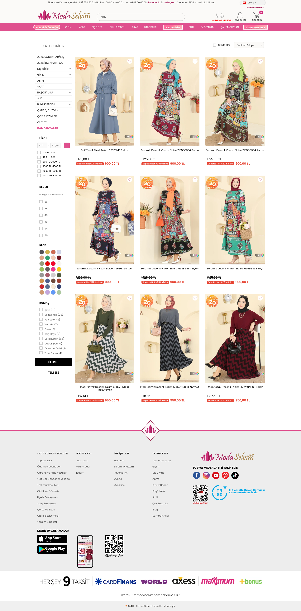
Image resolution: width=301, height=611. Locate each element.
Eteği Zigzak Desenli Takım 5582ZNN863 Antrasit (169, 387)
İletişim (80, 473)
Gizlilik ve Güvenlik (48, 491)
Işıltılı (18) (47, 310)
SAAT (135, 27)
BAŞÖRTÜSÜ (150, 27)
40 (43, 215)
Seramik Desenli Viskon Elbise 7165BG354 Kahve (235, 150)
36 (43, 202)
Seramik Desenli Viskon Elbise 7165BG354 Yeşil (235, 268)
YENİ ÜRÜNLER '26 (49, 27)
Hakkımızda (83, 466)
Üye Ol (118, 479)
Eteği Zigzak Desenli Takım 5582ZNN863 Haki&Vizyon (104, 388)
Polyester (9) (49, 319)
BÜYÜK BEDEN (117, 27)
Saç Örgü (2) (49, 334)
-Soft (129, 593)
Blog (155, 509)
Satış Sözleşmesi (47, 503)
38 (43, 209)
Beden (43, 187)
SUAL (191, 27)
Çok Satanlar (160, 503)
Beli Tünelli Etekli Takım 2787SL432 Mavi (104, 150)
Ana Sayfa (82, 460)
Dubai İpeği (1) (50, 343)
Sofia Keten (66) (51, 338)
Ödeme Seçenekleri (49, 466)
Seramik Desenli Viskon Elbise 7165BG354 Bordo (170, 150)
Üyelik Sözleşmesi (47, 497)
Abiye (155, 479)
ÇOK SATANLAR (47, 116)
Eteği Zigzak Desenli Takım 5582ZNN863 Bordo (235, 387)
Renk (42, 245)
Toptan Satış (45, 460)
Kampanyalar (160, 516)
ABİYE (82, 27)
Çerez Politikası (46, 509)
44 (43, 229)
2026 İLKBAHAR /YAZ (50, 63)
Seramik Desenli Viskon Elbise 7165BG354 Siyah (170, 268)
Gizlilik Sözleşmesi (48, 516)
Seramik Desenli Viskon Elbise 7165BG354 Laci (104, 268)
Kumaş (44, 303)
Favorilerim (120, 473)
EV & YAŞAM (207, 27)
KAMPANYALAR (47, 128)
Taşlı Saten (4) (50, 353)
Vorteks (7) (48, 324)
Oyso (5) (47, 329)
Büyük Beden (160, 485)
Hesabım (119, 460)
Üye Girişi (119, 485)
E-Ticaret (138, 593)
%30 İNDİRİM (172, 27)
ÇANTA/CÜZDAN (230, 27)
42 (43, 222)
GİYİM (68, 27)
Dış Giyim (158, 473)
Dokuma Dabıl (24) (53, 348)
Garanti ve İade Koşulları (52, 473)
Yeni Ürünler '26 (161, 460)
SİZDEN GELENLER (255, 27)
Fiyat (43, 138)
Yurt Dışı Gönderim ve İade (53, 479)
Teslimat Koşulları (48, 485)
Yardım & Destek (47, 522)
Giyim (156, 466)
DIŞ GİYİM (97, 27)
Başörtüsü (158, 491)
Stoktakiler (221, 45)
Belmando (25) (51, 314)
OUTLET (42, 122)
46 (43, 235)
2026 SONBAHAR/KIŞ (50, 57)
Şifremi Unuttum (124, 466)
